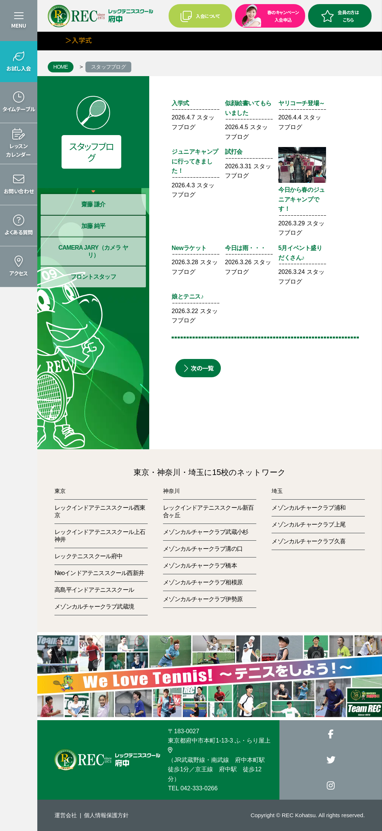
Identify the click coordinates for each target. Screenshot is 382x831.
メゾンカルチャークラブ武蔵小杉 (205, 532)
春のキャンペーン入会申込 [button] (268, 15)
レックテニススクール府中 (88, 556)
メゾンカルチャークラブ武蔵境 (94, 606)
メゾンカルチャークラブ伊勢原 (202, 599)
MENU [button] (18, 25)
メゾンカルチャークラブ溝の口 (202, 549)
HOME (60, 67)
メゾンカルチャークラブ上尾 (308, 524)
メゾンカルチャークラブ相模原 (202, 582)
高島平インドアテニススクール (94, 590)
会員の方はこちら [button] (340, 15)
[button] (18, 61)
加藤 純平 (93, 226)
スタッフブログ (108, 67)
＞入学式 (82, 40)
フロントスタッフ (93, 277)
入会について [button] (200, 16)
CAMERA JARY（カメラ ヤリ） (93, 251)
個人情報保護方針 (106, 815)
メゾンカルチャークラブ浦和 (308, 507)
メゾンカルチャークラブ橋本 (200, 565)
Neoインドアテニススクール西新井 (99, 573)
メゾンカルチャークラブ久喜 (308, 541)
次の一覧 (198, 368)
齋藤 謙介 (93, 204)
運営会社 (65, 815)
